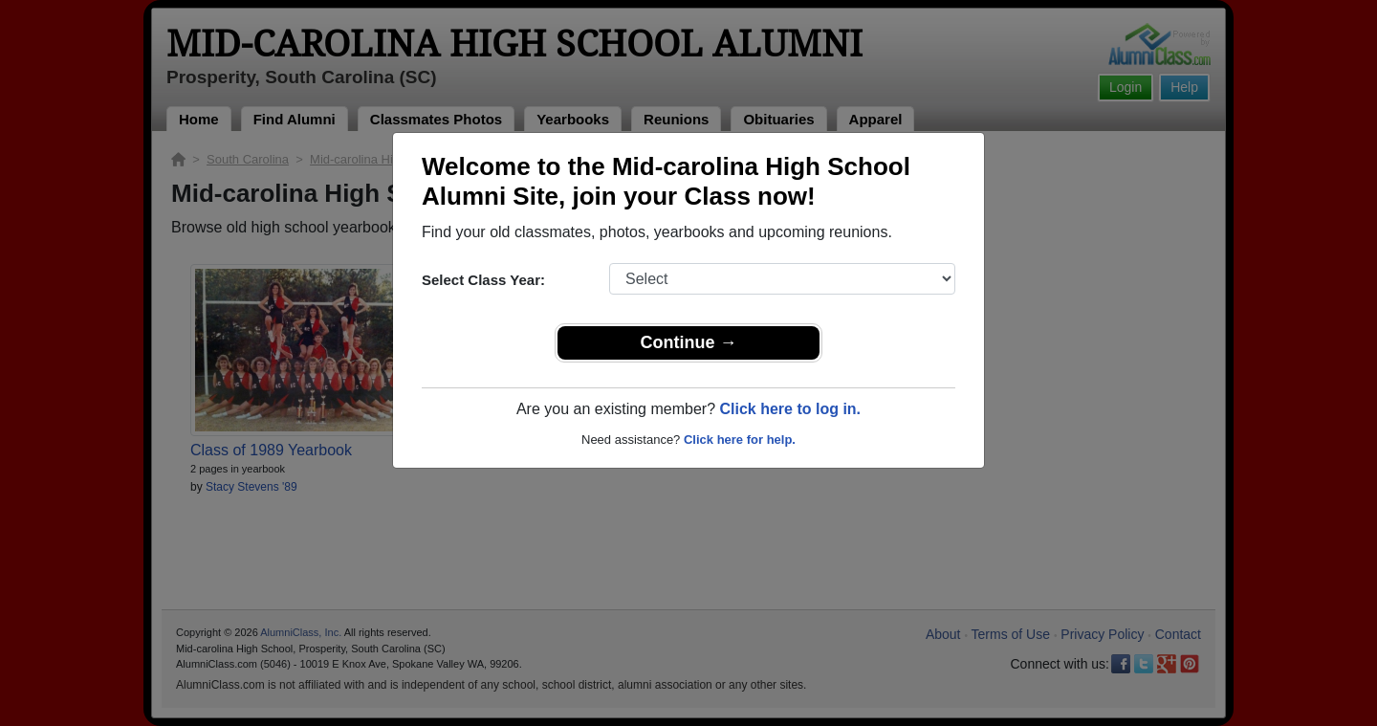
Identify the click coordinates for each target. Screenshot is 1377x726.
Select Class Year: (483, 280)
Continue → (689, 342)
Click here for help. (740, 439)
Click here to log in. (790, 409)
